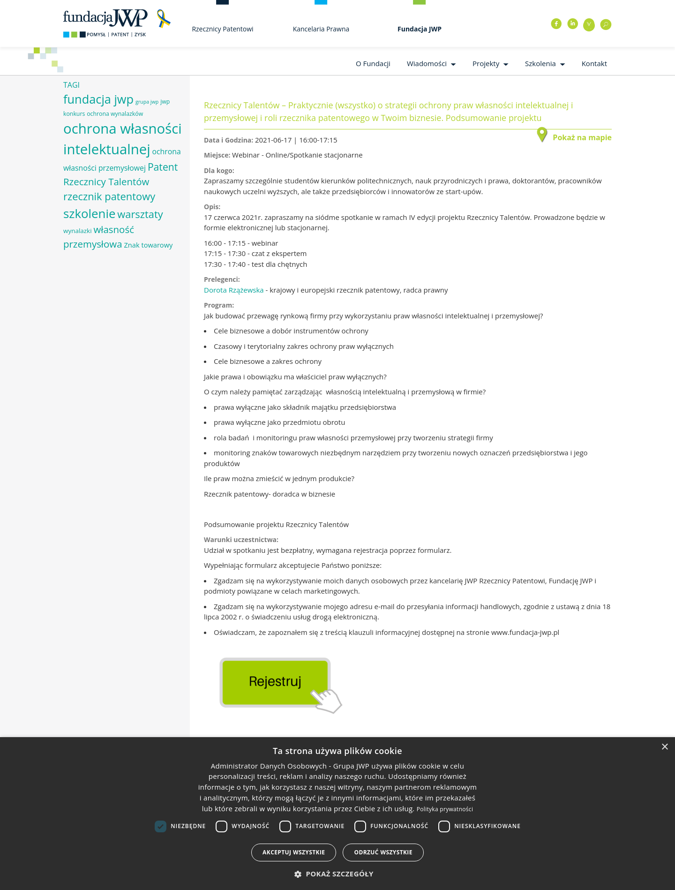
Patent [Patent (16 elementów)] (163, 166)
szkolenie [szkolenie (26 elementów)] (89, 213)
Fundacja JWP (420, 28)
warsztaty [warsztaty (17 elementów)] (140, 214)
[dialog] (337, 813)
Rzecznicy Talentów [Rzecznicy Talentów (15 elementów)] (106, 181)
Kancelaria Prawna (321, 28)
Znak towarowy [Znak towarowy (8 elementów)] (148, 244)
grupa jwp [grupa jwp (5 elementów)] (146, 101)
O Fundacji (373, 63)
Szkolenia (540, 63)
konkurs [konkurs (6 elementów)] (74, 114)
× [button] (664, 747)
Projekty (485, 63)
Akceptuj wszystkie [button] (293, 852)
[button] (337, 873)
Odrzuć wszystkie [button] (383, 852)
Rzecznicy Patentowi (222, 28)
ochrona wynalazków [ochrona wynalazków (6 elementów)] (115, 114)
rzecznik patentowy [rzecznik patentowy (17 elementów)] (109, 196)
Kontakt (594, 63)
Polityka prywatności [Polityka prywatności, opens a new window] (445, 809)
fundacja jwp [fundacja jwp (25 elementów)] (98, 99)
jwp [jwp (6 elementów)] (165, 102)
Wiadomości (427, 63)
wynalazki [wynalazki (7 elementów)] (77, 230)
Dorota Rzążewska (234, 289)
